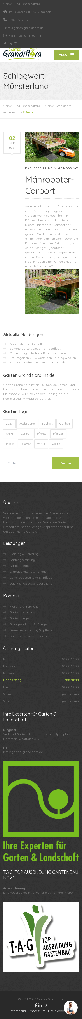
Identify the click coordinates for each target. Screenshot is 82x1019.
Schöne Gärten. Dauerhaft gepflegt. (35, 349)
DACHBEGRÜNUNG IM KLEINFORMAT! (52, 168)
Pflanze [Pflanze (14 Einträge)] (42, 433)
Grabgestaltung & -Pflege (28, 624)
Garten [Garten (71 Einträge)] (64, 423)
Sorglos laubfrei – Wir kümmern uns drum (40, 362)
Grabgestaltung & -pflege (28, 572)
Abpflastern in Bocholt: (26, 344)
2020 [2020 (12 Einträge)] (9, 423)
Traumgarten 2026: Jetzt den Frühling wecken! (43, 358)
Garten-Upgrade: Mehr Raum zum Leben (39, 353)
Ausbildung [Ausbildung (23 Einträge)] (27, 423)
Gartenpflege (19, 566)
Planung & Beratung (24, 554)
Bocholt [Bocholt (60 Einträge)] (47, 423)
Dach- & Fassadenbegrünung (31, 583)
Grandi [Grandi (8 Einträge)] (10, 433)
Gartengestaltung (22, 560)
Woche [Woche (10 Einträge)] (56, 443)
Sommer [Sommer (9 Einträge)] (26, 443)
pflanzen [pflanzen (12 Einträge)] (58, 433)
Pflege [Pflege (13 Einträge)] (10, 443)
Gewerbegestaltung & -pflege (31, 578)
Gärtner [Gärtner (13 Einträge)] (26, 433)
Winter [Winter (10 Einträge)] (41, 443)
